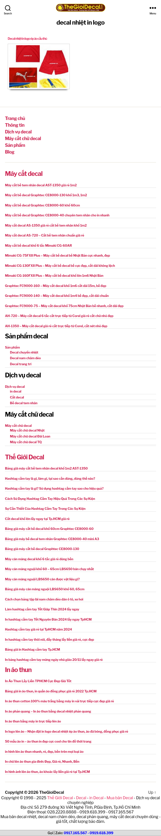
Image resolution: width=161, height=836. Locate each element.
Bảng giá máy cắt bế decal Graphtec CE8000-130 (42, 549)
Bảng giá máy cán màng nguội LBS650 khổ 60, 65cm (44, 589)
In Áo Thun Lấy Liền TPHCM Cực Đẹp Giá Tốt (38, 681)
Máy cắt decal (23, 173)
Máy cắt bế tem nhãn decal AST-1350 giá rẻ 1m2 (41, 185)
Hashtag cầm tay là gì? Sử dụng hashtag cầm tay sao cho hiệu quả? (54, 488)
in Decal (96, 798)
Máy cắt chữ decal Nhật (27, 430)
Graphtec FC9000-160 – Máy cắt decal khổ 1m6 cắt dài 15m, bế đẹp (55, 286)
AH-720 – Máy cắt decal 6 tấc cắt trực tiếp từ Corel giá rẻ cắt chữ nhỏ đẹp (59, 316)
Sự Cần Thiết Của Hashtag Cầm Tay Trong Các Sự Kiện (45, 509)
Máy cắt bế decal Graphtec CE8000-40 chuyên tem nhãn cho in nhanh (57, 215)
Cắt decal (17, 397)
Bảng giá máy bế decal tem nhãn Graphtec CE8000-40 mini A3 (52, 539)
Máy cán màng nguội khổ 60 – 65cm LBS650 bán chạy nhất (49, 569)
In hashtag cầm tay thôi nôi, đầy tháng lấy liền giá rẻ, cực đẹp (49, 639)
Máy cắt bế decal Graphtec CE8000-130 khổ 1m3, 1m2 (46, 195)
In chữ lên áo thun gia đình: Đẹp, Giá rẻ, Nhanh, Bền (42, 761)
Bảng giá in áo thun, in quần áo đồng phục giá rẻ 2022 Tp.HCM (51, 691)
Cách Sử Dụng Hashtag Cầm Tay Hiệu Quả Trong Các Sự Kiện (50, 499)
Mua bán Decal (119, 798)
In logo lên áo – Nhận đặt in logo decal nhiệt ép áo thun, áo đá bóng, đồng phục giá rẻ (66, 731)
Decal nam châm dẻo (25, 358)
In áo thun (18, 670)
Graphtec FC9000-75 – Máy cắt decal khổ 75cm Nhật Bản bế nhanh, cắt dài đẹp (64, 306)
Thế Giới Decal (24, 457)
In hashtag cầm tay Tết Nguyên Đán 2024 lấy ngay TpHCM (48, 619)
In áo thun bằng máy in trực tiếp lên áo (33, 721)
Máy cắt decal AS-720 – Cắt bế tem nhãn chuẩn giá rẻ (44, 235)
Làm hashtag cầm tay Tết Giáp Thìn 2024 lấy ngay (42, 609)
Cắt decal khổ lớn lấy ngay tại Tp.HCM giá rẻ (37, 519)
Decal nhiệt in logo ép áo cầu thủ (27, 38)
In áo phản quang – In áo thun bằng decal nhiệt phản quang (48, 711)
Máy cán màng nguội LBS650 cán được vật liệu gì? (42, 579)
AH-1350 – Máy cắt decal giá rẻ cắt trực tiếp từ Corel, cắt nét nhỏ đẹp (56, 326)
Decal (81, 798)
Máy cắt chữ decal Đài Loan (30, 436)
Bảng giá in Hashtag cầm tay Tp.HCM (32, 649)
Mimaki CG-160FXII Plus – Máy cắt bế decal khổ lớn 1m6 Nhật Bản (54, 276)
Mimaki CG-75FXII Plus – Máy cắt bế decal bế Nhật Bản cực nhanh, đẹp (57, 255)
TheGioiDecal (51, 792)
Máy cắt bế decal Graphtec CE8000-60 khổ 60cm (42, 205)
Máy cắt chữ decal (23, 138)
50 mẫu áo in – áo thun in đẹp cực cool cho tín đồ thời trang (48, 741)
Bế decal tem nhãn (23, 403)
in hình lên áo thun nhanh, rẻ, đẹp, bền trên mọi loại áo (44, 752)
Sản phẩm (15, 145)
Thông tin (14, 125)
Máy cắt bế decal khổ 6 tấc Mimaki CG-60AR (38, 245)
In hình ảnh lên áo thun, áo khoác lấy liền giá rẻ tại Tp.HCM (47, 772)
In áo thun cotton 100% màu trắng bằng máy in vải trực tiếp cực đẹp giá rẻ (59, 701)
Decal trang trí (21, 364)
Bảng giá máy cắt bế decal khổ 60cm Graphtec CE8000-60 (49, 529)
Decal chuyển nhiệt (24, 352)
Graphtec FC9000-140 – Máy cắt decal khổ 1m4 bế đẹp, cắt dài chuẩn (57, 296)
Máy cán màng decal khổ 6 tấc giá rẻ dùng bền (39, 559)
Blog (9, 152)
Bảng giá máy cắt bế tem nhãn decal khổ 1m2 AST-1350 (46, 468)
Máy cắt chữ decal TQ (26, 442)
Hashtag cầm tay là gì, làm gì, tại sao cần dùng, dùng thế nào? (50, 478)
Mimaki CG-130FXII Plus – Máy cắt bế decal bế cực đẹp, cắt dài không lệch (60, 266)
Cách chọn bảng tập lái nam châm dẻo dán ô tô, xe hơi (44, 599)
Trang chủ (15, 118)
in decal (15, 391)
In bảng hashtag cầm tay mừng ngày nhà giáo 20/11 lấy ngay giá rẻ (54, 660)
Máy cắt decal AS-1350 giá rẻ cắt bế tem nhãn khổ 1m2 (46, 225)
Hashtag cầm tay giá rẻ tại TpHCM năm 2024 (38, 629)
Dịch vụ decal (18, 131)
